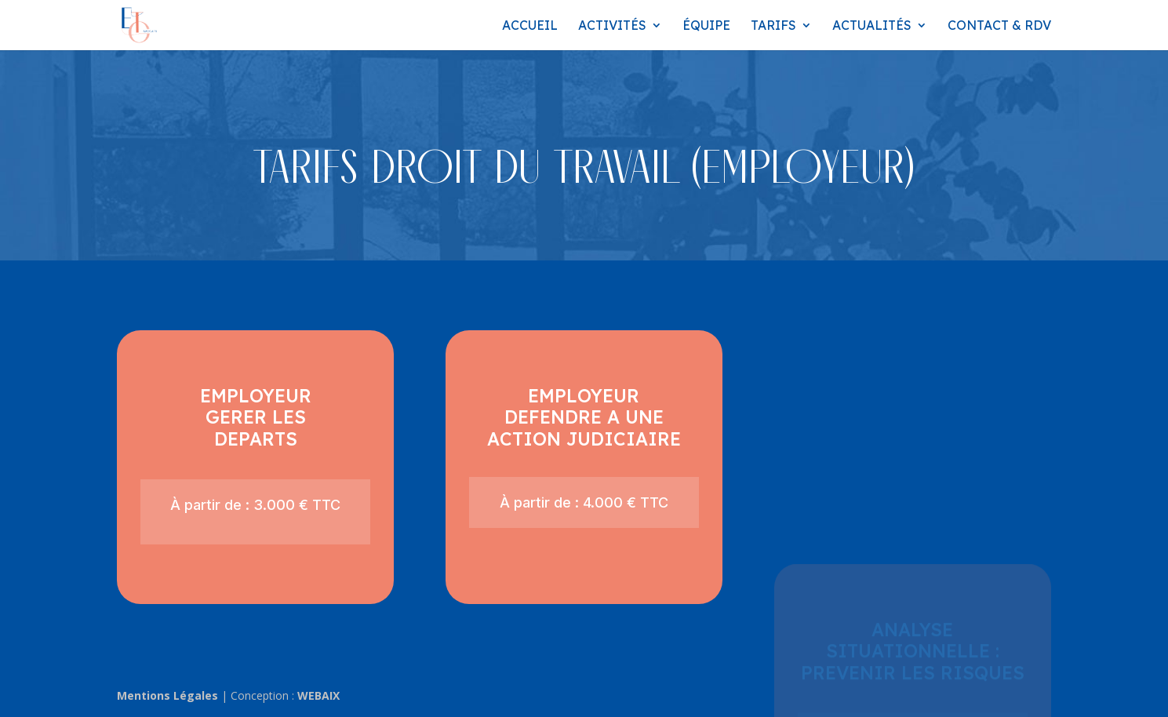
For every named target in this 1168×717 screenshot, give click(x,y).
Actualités (871, 26)
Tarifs (773, 26)
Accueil (530, 26)
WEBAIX (318, 695)
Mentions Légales (167, 695)
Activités (612, 26)
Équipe (706, 26)
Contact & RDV (999, 26)
